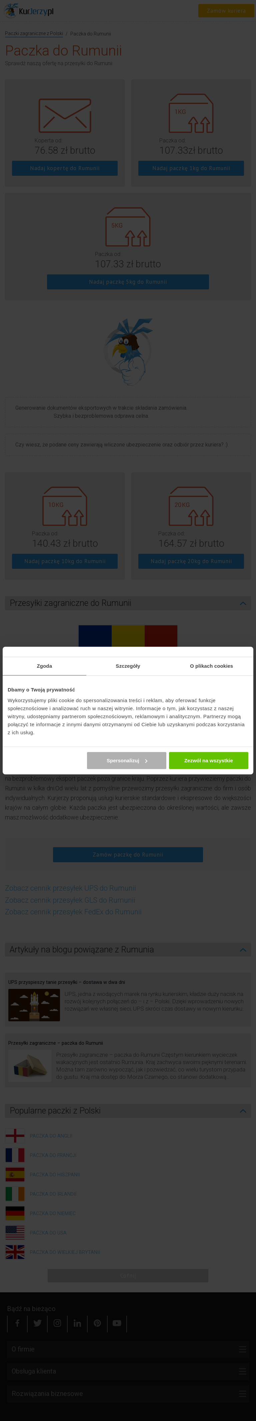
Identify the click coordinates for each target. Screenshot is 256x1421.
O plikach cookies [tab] (211, 666)
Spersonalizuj (127, 760)
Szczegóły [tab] (128, 666)
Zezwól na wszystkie (208, 760)
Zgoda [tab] (44, 666)
